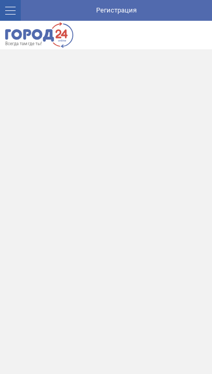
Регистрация (116, 10)
